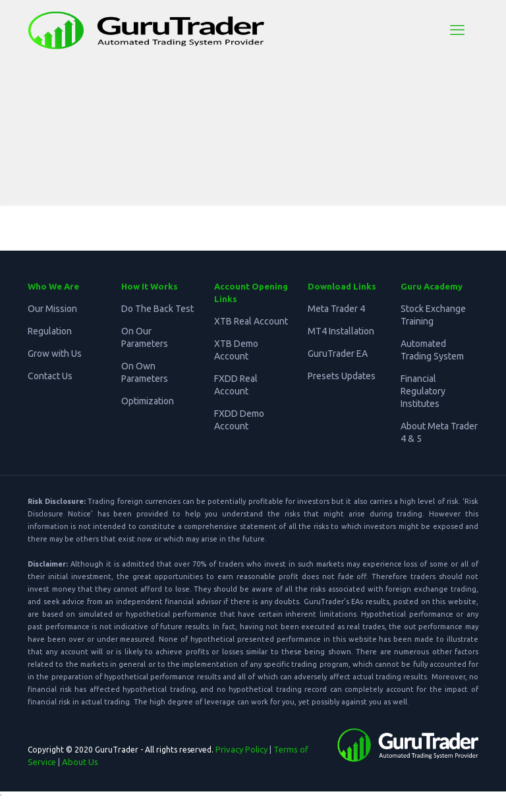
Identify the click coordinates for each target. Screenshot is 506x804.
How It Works (149, 286)
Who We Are (53, 286)
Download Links (342, 286)
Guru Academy (432, 286)
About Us (80, 761)
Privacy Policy (241, 749)
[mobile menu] (457, 29)
